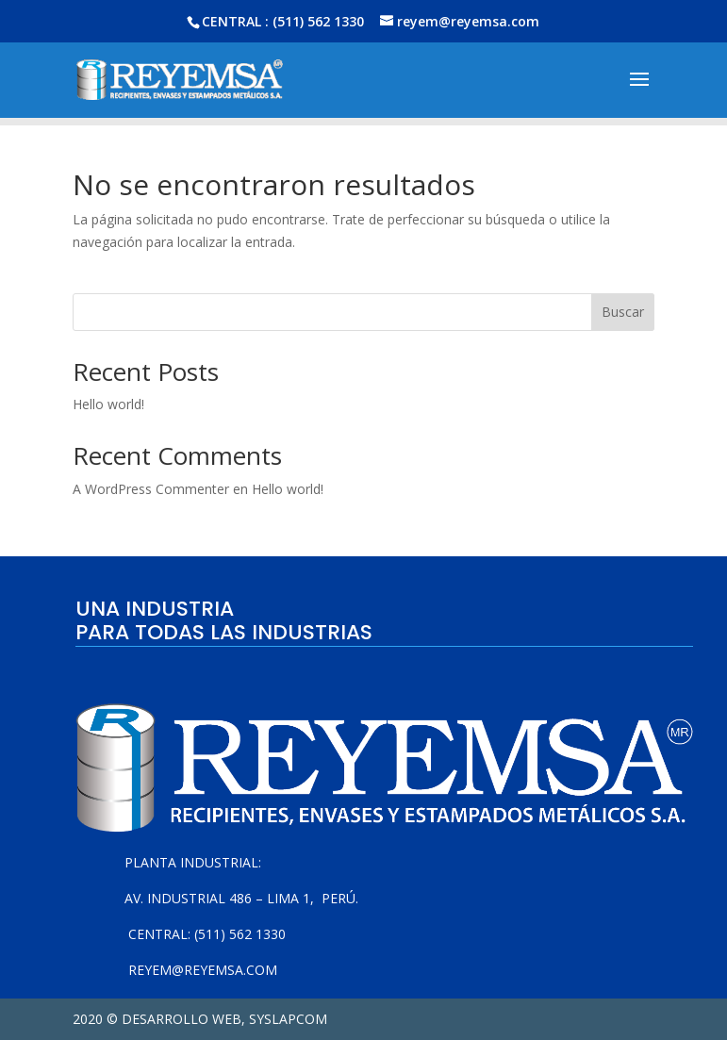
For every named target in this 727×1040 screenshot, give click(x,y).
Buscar (623, 312)
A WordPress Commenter (151, 489)
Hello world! (108, 404)
